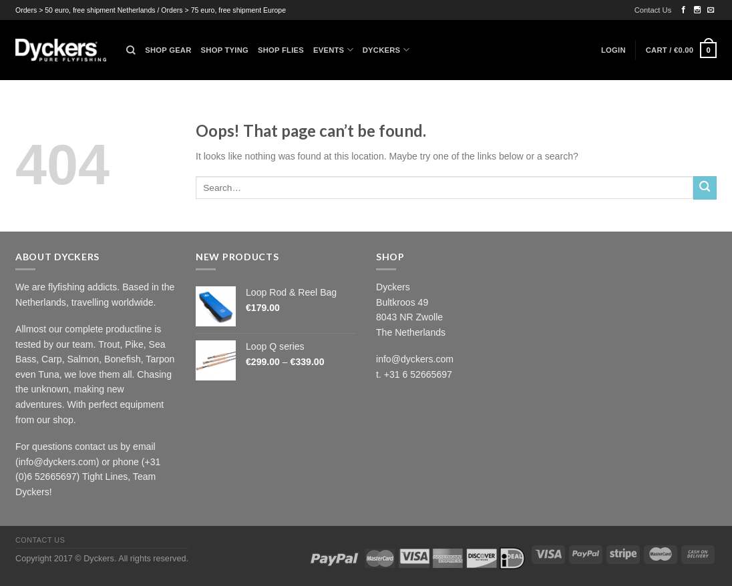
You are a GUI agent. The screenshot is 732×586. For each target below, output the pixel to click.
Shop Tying (224, 50)
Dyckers (386, 49)
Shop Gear (168, 50)
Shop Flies (281, 50)
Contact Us (653, 10)
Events (333, 49)
